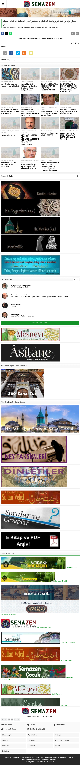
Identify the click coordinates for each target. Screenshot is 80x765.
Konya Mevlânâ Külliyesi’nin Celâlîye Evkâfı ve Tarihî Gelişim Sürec (29, 87)
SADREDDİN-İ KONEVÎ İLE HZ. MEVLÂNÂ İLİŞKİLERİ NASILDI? (29, 166)
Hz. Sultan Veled (36, 660)
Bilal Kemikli (15, 314)
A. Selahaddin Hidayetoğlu (21, 285)
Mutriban (34, 705)
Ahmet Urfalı (16, 304)
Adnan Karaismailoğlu (19, 295)
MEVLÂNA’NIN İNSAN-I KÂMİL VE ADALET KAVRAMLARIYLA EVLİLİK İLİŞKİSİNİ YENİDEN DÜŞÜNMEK (50, 166)
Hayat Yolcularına (8, 135)
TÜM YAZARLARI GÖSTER (40, 323)
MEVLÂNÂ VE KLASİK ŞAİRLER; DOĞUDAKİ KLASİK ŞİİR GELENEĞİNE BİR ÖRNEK (39, 296)
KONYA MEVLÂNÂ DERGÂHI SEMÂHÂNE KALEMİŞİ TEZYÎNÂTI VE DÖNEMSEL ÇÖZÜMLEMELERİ (69, 88)
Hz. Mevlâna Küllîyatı (26, 627)
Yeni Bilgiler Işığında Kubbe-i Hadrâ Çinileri (10, 85)
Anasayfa (6, 27)
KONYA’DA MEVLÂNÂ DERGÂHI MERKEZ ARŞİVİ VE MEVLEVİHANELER (49, 87)
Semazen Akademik (38, 643)
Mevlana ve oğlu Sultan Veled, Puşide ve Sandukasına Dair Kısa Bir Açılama (30, 112)
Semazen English (34, 581)
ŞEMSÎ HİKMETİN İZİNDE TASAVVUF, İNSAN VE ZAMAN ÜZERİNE (67, 136)
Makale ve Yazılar (15, 27)
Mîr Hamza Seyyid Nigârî (20, 287)
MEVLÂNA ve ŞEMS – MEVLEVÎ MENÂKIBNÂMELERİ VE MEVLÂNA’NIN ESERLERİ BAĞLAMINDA (30, 140)
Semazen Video (39, 568)
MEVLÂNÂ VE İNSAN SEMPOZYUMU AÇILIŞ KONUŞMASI (10, 111)
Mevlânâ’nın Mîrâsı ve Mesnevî (22, 316)
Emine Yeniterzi (6, 131)
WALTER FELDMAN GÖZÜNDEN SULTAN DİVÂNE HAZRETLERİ (68, 111)
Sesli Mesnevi (31, 694)
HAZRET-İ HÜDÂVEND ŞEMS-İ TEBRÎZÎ (49, 134)
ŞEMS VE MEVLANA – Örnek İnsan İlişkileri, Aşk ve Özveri (49, 113)
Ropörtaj (75, 131)
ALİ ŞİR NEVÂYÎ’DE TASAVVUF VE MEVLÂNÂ (8, 164)
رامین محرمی (13, 60)
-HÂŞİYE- (14, 306)
